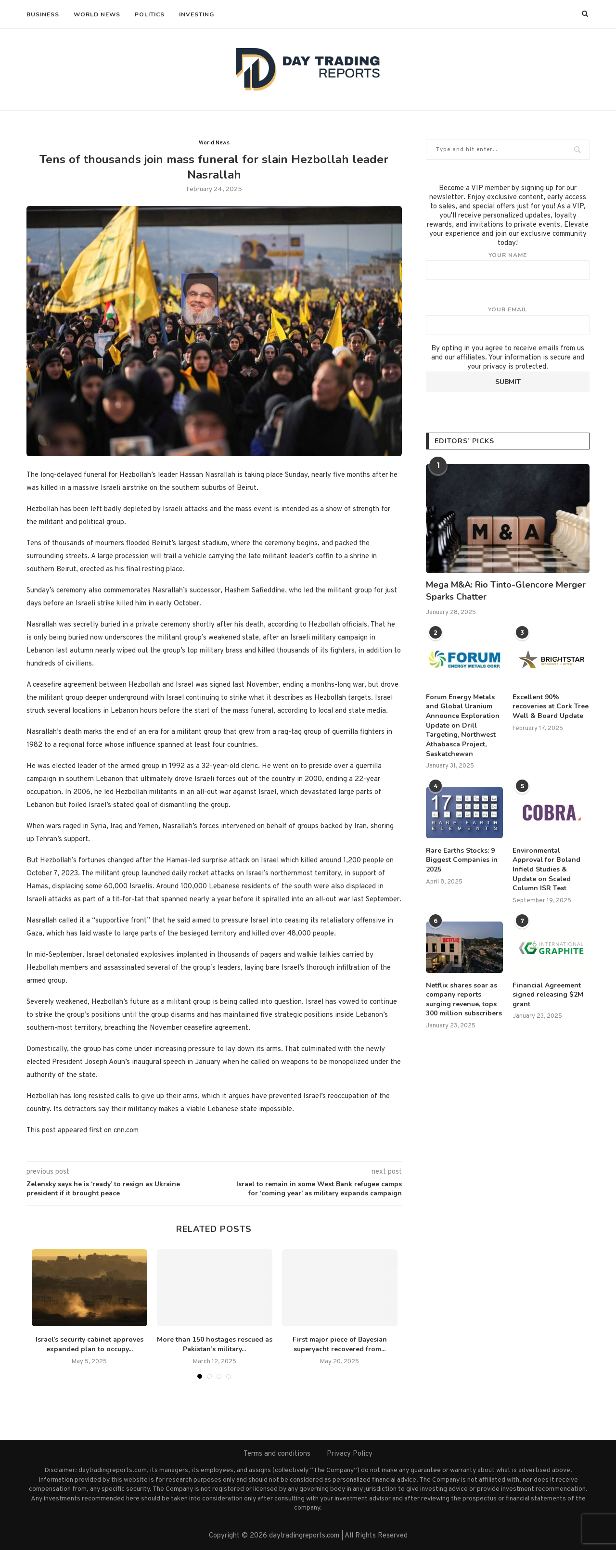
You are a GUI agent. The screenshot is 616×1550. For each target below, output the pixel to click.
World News (97, 14)
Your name (508, 265)
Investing (196, 14)
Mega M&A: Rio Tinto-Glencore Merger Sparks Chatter (506, 590)
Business (42, 14)
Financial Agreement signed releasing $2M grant (548, 994)
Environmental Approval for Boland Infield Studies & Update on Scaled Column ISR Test (546, 868)
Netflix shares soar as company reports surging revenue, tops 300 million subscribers (464, 999)
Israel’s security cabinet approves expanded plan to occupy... (89, 1344)
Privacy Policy (349, 1454)
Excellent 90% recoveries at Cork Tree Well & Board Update (551, 706)
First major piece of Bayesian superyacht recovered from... (340, 1344)
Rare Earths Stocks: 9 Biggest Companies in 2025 (461, 859)
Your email (508, 320)
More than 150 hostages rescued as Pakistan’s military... (214, 1344)
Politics (150, 14)
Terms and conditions (277, 1454)
